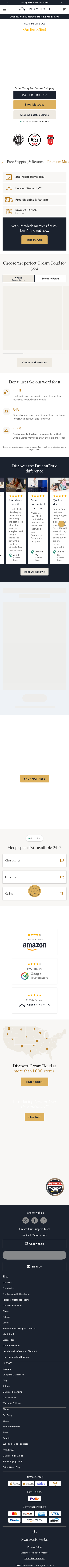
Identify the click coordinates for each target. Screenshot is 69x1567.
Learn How (20, 213)
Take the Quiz (34, 239)
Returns (6, 1386)
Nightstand (8, 1334)
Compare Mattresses (34, 362)
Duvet (5, 1322)
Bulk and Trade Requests (15, 1443)
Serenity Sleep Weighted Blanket (19, 1328)
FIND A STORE (34, 1082)
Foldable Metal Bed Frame (16, 1299)
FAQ (5, 1380)
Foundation (8, 1288)
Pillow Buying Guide (13, 1461)
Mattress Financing (12, 1391)
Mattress (7, 1282)
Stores (6, 1420)
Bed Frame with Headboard (16, 1294)
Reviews (7, 1368)
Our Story (7, 1415)
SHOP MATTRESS (34, 778)
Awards (6, 1438)
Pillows (6, 1317)
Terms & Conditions (34, 1558)
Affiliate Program (11, 1426)
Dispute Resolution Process (34, 1552)
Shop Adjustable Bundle (34, 114)
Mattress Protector (12, 1305)
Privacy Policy (34, 1547)
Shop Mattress (34, 104)
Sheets (6, 1311)
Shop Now (34, 1117)
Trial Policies (9, 1397)
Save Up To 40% (26, 210)
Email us (34, 1266)
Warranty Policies (12, 1403)
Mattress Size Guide (13, 1455)
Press (5, 1432)
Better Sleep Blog (11, 1467)
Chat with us (34, 1243)
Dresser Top (9, 1339)
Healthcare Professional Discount (20, 1351)
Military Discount (11, 1345)
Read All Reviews (34, 571)
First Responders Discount (16, 1357)
